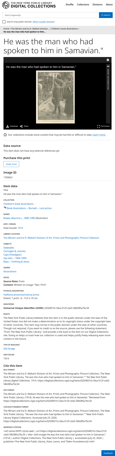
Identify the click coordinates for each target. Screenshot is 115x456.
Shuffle (70, 4)
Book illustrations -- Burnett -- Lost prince (29, 208)
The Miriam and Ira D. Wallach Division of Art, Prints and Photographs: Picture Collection (51, 237)
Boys (6, 261)
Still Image (9, 348)
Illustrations (9, 271)
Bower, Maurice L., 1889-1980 (19, 218)
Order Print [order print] (11, 164)
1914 (20, 228)
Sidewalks (8, 247)
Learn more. (99, 134)
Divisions (97, 4)
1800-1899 (20, 258)
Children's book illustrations (18, 203)
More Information (108, 70)
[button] (108, 66)
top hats (7, 258)
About (109, 4)
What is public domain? (44, 21)
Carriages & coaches (14, 251)
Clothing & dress (20, 261)
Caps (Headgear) (12, 254)
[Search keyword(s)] (50, 15)
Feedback (108, 453)
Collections (83, 4)
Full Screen (103, 126)
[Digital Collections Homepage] (28, 5)
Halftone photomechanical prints (21, 294)
